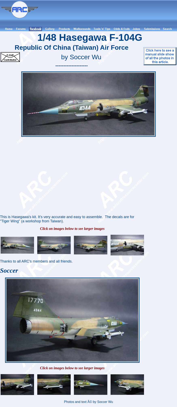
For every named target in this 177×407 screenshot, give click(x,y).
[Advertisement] (108, 13)
